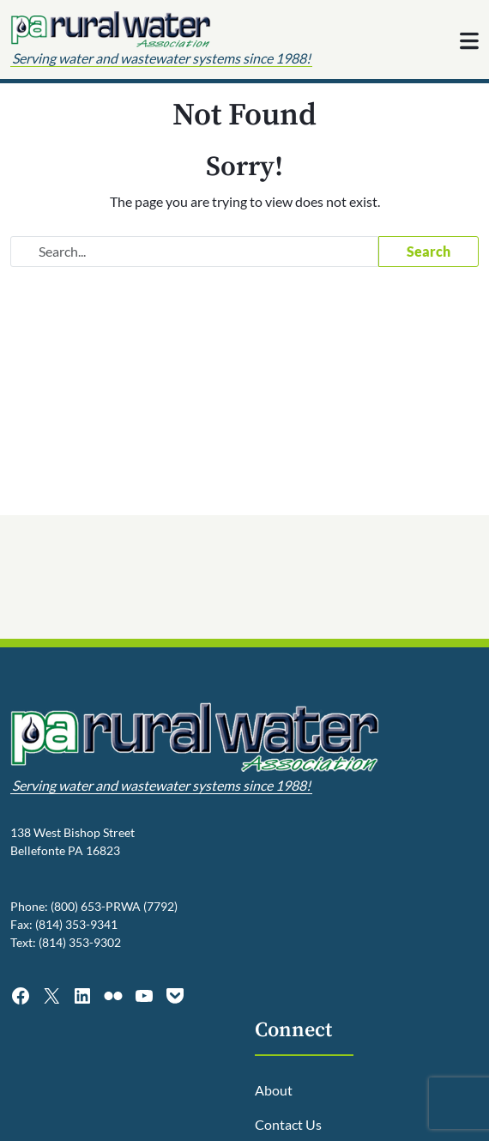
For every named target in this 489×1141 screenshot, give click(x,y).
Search (428, 251)
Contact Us (288, 1124)
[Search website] (194, 251)
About (274, 1090)
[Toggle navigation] (469, 41)
